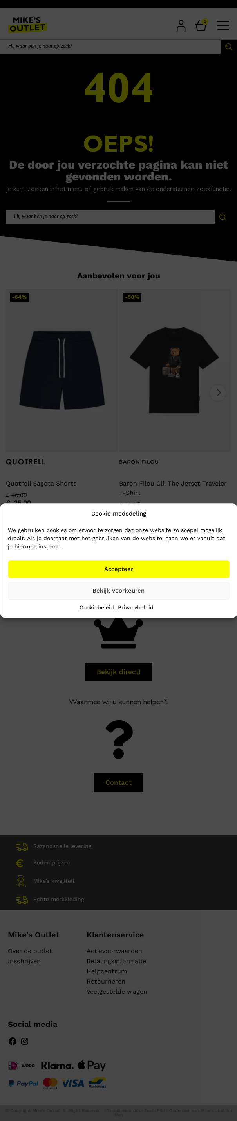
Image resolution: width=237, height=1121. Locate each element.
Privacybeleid (136, 607)
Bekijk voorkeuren (118, 590)
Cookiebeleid (97, 607)
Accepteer (118, 569)
